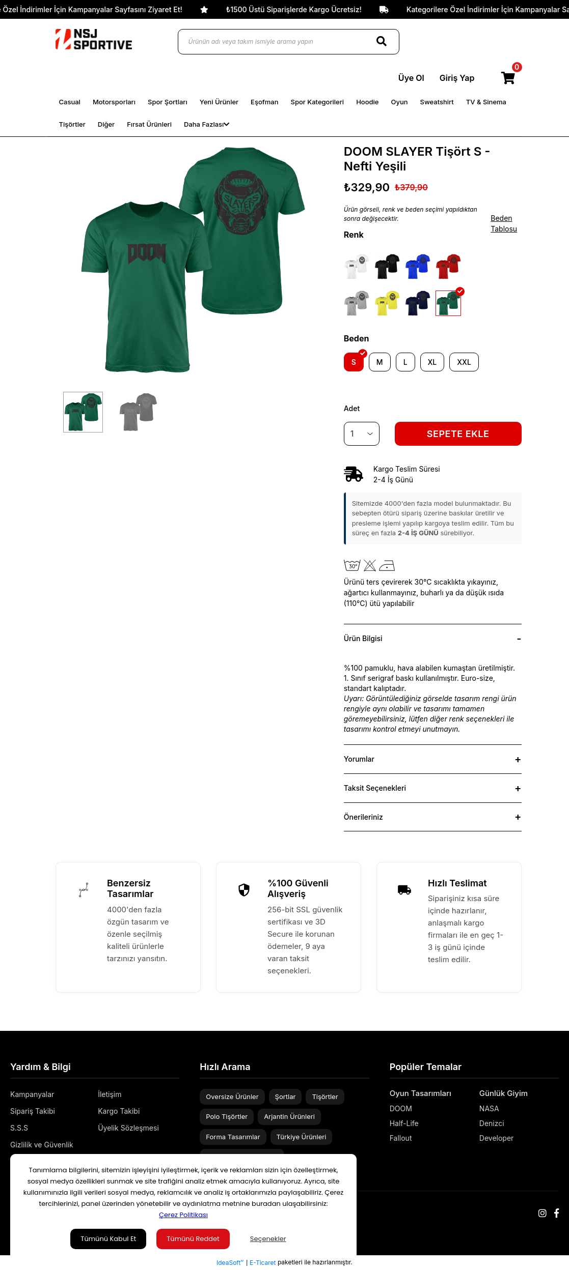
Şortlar (285, 1096)
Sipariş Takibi (32, 1111)
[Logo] (94, 39)
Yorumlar (359, 759)
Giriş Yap (457, 78)
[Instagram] (542, 1213)
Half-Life (404, 1123)
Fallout (401, 1138)
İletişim (109, 1094)
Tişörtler (325, 1096)
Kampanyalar (32, 1094)
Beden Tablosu (504, 223)
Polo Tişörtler (227, 1116)
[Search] (381, 41)
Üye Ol (411, 78)
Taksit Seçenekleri (375, 788)
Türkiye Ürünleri (302, 1137)
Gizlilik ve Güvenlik (41, 1144)
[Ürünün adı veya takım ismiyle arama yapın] (288, 41)
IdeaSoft (229, 1262)
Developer (496, 1138)
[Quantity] (362, 434)
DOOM (401, 1108)
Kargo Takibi (119, 1111)
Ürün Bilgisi (363, 638)
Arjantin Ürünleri (289, 1116)
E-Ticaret (263, 1262)
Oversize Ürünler (232, 1096)
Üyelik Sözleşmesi (128, 1127)
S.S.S (19, 1127)
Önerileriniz (363, 817)
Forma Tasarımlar (233, 1137)
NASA (489, 1108)
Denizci (491, 1123)
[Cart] (508, 78)
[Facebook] (556, 1213)
